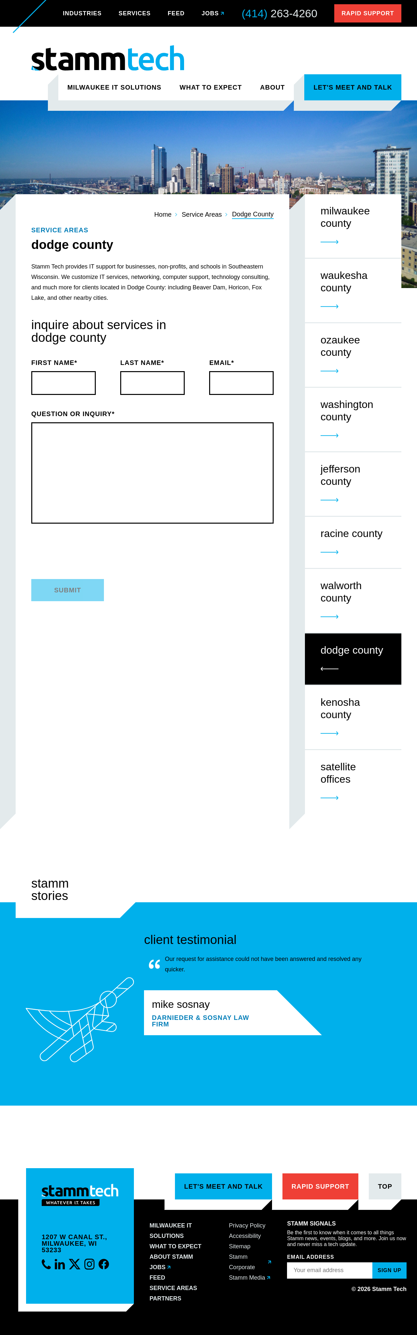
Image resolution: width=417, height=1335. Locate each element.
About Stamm (171, 1257)
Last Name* (152, 377)
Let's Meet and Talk (352, 87)
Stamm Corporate (242, 1262)
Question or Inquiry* (152, 461)
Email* (241, 377)
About (272, 87)
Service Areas (202, 214)
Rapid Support (368, 13)
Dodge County (253, 214)
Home (162, 214)
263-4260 (280, 13)
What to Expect (211, 87)
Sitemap (240, 1246)
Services (135, 13)
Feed (176, 13)
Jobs (210, 13)
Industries (82, 13)
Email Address (310, 1257)
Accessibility (245, 1236)
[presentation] (153, 556)
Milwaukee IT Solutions (114, 87)
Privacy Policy (247, 1225)
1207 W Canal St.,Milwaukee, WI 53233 (74, 1243)
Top (385, 1186)
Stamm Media (247, 1277)
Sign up (389, 1270)
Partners (165, 1298)
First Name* (63, 377)
